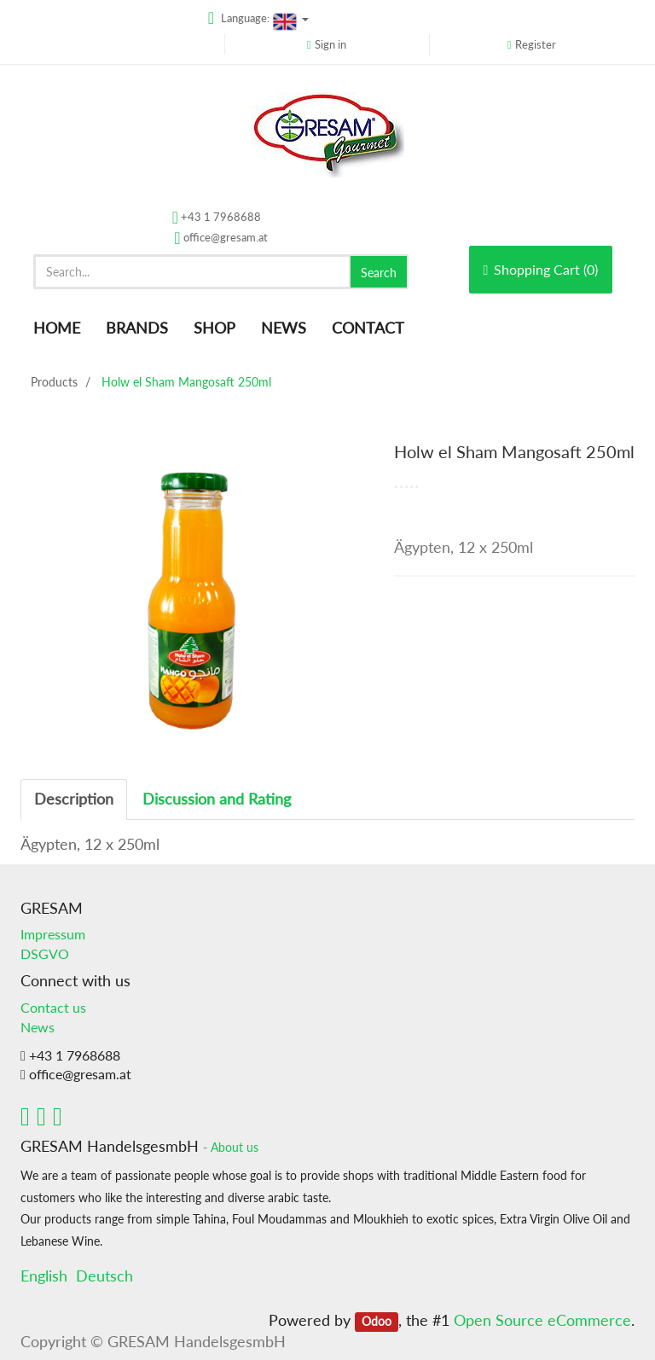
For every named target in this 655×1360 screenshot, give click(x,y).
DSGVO (44, 953)
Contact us (53, 1007)
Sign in (330, 44)
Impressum (52, 934)
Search (379, 272)
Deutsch (104, 1275)
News (37, 1027)
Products (54, 382)
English (43, 1275)
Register (535, 44)
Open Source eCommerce (542, 1320)
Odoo (376, 1321)
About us (234, 1147)
